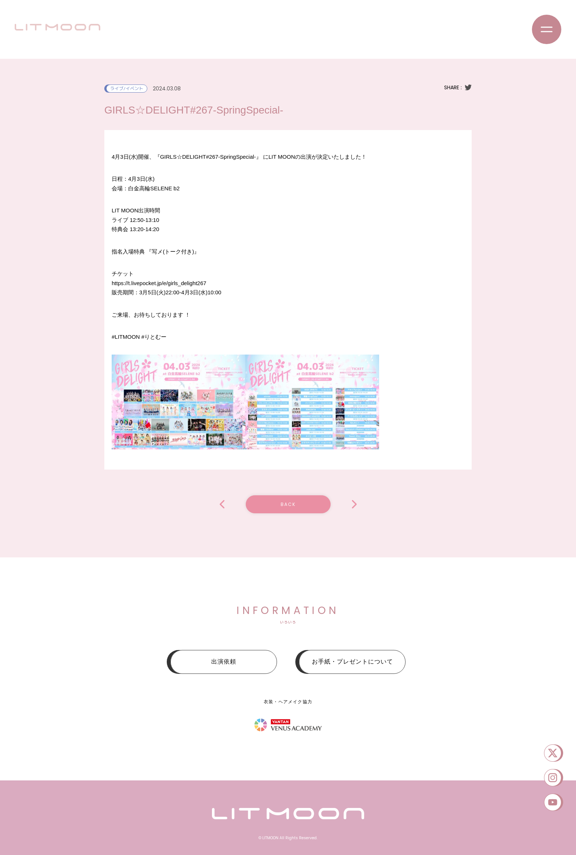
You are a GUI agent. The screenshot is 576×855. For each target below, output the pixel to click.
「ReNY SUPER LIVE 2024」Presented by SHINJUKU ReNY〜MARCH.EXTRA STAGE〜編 (222, 504)
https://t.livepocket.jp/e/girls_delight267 (159, 283)
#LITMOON (126, 337)
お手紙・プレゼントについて (352, 661)
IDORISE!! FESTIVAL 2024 (354, 504)
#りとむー (153, 337)
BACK (288, 504)
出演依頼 (223, 661)
